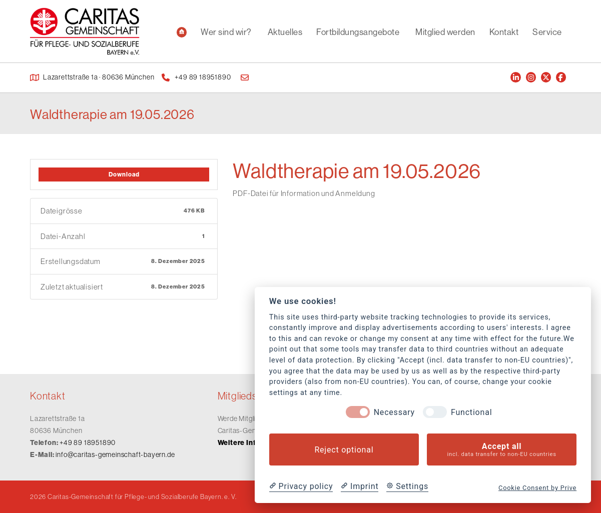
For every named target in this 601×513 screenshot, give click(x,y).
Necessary (394, 412)
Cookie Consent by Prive (537, 488)
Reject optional (343, 449)
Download (124, 174)
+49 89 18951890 (88, 442)
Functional (471, 412)
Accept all (501, 450)
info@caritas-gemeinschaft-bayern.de (115, 454)
